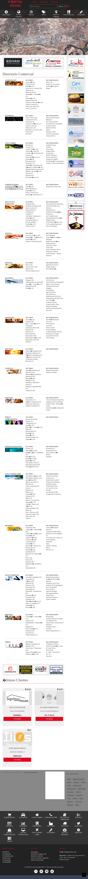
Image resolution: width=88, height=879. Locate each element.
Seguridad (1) (29, 627)
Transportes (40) (30, 390)
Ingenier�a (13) (30, 460)
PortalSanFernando (8, 856)
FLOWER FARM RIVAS (49, 708)
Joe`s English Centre (52, 216)
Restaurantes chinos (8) (32, 340)
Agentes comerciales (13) (33, 644)
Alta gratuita (34, 852)
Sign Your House (51, 292)
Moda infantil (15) (31, 431)
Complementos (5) (31, 423)
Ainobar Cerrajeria (51, 546)
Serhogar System (51, 627)
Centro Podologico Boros (53, 249)
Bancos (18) (29, 265)
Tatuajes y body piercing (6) (33, 241)
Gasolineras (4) (30, 122)
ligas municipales (78, 779)
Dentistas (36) (30, 583)
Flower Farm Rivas (51, 157)
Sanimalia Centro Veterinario (54, 402)
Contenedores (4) (30, 541)
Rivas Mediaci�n (51, 269)
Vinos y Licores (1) (31, 108)
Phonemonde (49, 616)
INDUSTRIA (9, 349)
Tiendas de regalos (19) (32, 514)
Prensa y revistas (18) (32, 192)
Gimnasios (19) (30, 496)
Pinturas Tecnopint (51, 372)
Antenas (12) (29, 448)
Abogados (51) (30, 280)
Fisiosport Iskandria (51, 597)
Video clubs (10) (30, 516)
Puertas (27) (29, 560)
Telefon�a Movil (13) (32, 467)
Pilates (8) (28, 510)
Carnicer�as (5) (30, 82)
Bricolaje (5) (29, 145)
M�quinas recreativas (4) (33, 357)
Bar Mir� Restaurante (52, 319)
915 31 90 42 (49, 715)
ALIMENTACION (10, 80)
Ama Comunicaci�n (52, 452)
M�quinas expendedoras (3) (34, 355)
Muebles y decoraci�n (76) (33, 171)
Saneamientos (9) (30, 568)
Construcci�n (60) (31, 539)
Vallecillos (49, 541)
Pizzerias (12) (29, 331)
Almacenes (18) (30, 372)
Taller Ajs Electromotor (52, 117)
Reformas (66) (30, 562)
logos (77, 805)
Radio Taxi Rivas (51, 128)
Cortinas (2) (29, 155)
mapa (69, 785)
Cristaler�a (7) (30, 543)
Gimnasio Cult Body (52, 476)
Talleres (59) (29, 132)
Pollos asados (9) (30, 334)
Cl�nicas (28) (30, 581)
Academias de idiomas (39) (33, 206)
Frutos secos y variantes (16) (34, 88)
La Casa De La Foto (52, 488)
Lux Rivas (49, 325)
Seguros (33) (29, 269)
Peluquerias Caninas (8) (32, 404)
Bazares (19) (29, 421)
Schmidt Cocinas (51, 145)
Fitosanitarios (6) (30, 161)
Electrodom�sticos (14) (32, 157)
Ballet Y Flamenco (51, 155)
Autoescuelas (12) (31, 210)
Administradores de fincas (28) (34, 282)
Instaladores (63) (30, 552)
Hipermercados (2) (31, 92)
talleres (75, 798)
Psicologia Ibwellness (52, 593)
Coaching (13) (30, 212)
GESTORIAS (9, 278)
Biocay (48, 548)
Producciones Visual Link (53, 186)
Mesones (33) (29, 329)
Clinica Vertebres (51, 599)
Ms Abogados (50, 290)
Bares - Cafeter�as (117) (33, 323)
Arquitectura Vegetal (52, 159)
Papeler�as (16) (30, 190)
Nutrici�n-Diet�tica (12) (33, 601)
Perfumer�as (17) (31, 239)
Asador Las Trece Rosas (53, 84)
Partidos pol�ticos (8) (32, 654)
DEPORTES (54, 2)
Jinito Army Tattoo (51, 245)
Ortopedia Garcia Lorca (53, 583)
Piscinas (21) (29, 173)
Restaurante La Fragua (52, 334)
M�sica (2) (29, 506)
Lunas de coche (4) (31, 126)
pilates (69, 782)
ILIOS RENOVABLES (17, 748)
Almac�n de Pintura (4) (33, 370)
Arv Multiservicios (51, 620)
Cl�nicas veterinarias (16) (33, 402)
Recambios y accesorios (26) (34, 130)
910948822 (17, 715)
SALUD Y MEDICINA (12, 575)
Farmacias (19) (30, 585)
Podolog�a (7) (30, 605)
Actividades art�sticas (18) (33, 476)
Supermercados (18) (31, 100)
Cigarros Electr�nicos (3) (33, 652)
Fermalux (49, 456)
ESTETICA (8, 233)
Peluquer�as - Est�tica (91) (34, 237)
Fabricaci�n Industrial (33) (33, 351)
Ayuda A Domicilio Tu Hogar (54, 618)
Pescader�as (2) (30, 98)
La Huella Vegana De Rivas (54, 331)
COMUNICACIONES (12, 184)
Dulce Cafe (49, 82)
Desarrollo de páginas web (38, 854)
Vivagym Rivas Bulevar (53, 482)
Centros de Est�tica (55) (33, 235)
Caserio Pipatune (51, 329)
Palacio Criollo (50, 327)
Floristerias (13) (30, 163)
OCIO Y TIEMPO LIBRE (13, 474)
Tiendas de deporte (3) (32, 437)
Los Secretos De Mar (52, 492)
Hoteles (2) (29, 498)
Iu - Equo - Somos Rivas (53, 652)
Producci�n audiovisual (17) (34, 194)
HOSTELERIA (9, 317)
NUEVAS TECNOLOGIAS (13, 446)
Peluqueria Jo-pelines (52, 251)
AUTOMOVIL (9, 115)
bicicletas (70, 792)
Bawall (48, 454)
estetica (78, 792)
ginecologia (81, 789)
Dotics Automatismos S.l (53, 631)
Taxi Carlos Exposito (52, 122)
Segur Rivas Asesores (52, 265)
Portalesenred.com (51, 450)
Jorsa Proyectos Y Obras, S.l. (54, 537)
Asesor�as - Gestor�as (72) (34, 284)
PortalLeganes (7, 860)
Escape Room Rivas (52, 486)
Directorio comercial (37, 856)
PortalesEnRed (7, 862)
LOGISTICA (9, 368)
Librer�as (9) (30, 186)
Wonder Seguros (51, 267)
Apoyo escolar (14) (31, 208)
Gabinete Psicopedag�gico (54, 212)
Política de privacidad (37, 860)
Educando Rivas (50, 210)
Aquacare (49, 255)
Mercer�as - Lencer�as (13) (34, 427)
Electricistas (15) (30, 548)
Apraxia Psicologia (51, 591)
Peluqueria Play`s (51, 243)
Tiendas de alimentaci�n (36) (34, 102)
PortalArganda (7, 854)
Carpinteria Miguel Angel (53, 531)
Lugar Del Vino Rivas (52, 336)
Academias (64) (30, 204)
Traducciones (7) (30, 226)
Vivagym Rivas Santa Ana (53, 494)
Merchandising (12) (31, 188)
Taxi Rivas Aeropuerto (52, 134)
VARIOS (7, 642)
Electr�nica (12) (30, 456)
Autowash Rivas (50, 136)
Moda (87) (29, 429)
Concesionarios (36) (31, 120)
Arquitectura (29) (30, 527)
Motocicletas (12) (31, 128)
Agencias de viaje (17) (32, 482)
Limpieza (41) (30, 620)
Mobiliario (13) (30, 380)
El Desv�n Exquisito (52, 86)
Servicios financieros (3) (32, 271)
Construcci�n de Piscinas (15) (34, 153)
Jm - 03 (48, 654)
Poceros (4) (29, 558)
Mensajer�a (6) (30, 378)
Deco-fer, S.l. (50, 550)
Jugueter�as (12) (31, 502)
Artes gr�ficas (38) (31, 450)
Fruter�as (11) (30, 86)
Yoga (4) (28, 518)
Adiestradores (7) (30, 400)
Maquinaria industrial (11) (33, 353)
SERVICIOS (9, 614)
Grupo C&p (49, 247)
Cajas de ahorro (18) (31, 267)
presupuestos (71, 789)
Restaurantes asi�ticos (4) (33, 338)
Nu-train (48, 490)
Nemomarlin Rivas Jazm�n (54, 218)
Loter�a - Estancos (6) (32, 504)
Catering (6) (29, 325)
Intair (47, 543)
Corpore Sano (50, 478)
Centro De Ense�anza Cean (54, 222)
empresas (79, 795)
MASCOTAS (9, 398)
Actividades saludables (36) (33, 577)
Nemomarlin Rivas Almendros (54, 204)
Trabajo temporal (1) (31, 635)
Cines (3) (28, 488)
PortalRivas (6, 852)
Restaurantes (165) (31, 336)
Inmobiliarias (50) (31, 286)
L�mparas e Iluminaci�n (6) (34, 167)
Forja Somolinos (51, 539)
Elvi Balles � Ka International (55, 161)
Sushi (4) (28, 342)
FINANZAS (8, 263)
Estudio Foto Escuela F (52, 480)
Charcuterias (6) (30, 84)
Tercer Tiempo (50, 338)
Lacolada (48, 629)
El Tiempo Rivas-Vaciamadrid (12, 772)
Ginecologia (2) (30, 589)
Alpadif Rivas (50, 595)
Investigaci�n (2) (31, 595)
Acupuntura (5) (30, 579)
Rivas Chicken (50, 323)
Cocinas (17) (29, 147)
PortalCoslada (6, 858)
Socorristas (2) (30, 633)
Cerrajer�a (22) (30, 535)
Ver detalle (17, 719)
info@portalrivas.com (70, 852)
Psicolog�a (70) (30, 607)
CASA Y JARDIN (10, 143)
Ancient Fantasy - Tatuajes (53, 253)
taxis (68, 798)
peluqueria (70, 795)
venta (81, 798)
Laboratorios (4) (30, 597)
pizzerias (70, 805)
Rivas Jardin (49, 149)
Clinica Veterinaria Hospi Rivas (55, 400)
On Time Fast (50, 280)
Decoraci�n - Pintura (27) (33, 546)
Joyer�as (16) (30, 425)
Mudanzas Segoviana (52, 370)
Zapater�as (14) (30, 439)
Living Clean (50, 153)
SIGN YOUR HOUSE (17, 708)
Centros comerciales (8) (32, 486)
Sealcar (48, 130)
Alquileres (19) (30, 646)
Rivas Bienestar (50, 235)
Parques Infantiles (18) (32, 508)
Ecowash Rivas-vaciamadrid (54, 124)
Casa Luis (49, 321)
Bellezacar (49, 120)
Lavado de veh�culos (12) (33, 124)
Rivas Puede (49, 650)
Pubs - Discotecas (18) (32, 512)
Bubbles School (50, 220)
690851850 (17, 756)
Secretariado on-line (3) (32, 462)
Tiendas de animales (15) (33, 406)
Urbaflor (48, 147)
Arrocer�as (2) (30, 319)
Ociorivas (49, 656)
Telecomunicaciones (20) (33, 464)
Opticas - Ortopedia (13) (32, 603)
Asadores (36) (30, 321)
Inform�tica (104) (31, 458)
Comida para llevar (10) (32, 327)
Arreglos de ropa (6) (31, 419)
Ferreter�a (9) (30, 159)
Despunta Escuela (51, 484)
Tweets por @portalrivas (31, 772)
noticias (76, 782)
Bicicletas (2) (29, 484)
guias (69, 779)
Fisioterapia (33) (30, 587)
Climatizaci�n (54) (31, 537)
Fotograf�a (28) (30, 494)
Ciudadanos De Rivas (52, 644)
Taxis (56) (28, 134)
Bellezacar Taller (51, 132)
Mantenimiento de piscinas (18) (34, 169)
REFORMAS (9, 525)
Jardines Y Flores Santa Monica (55, 163)
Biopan (48, 88)
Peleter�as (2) (30, 433)
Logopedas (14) (30, 599)
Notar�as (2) (29, 288)
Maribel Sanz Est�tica (52, 241)
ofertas (83, 782)
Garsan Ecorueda (51, 126)
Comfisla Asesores (51, 302)
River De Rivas (50, 589)
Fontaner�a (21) (30, 550)
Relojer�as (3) (30, 435)
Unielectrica (49, 214)
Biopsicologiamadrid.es (53, 577)
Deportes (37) (29, 490)
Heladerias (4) (30, 90)
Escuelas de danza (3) (32, 220)
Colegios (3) (29, 214)
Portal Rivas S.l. (50, 448)
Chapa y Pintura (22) (31, 117)
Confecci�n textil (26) (32, 151)
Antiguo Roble (50, 151)
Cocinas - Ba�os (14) (32, 149)
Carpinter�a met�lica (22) (34, 533)
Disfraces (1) (29, 492)
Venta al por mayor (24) (32, 106)
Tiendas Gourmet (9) (31, 104)
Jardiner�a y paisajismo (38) (34, 165)
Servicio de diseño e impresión (39, 858)
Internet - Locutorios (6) (32, 500)
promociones (77, 785)
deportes (70, 802)
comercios (78, 802)
